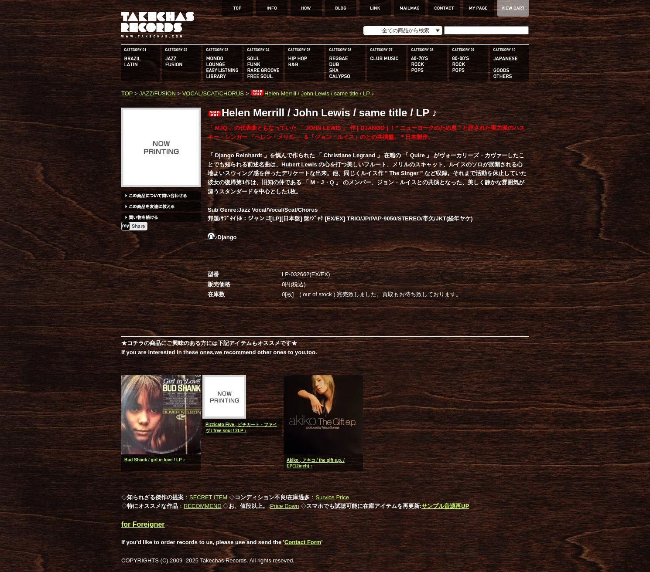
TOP (127, 93)
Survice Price (332, 497)
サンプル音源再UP (445, 506)
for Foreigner (143, 524)
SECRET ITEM (208, 497)
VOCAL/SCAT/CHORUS (213, 93)
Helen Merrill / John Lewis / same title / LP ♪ (312, 93)
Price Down (284, 506)
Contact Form (303, 542)
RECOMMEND (203, 506)
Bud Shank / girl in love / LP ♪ (154, 459)
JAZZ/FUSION (157, 93)
